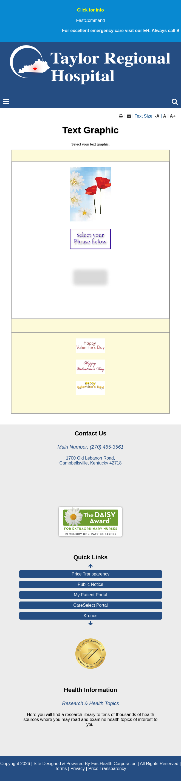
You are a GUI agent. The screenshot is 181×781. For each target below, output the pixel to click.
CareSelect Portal (90, 605)
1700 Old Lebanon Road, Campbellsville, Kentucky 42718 (91, 460)
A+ (173, 116)
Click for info (90, 10)
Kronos (91, 615)
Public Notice (90, 584)
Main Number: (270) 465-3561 (90, 447)
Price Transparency (90, 574)
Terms (61, 768)
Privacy (77, 768)
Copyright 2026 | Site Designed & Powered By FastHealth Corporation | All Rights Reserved (89, 763)
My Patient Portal (90, 594)
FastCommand (90, 20)
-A (157, 116)
